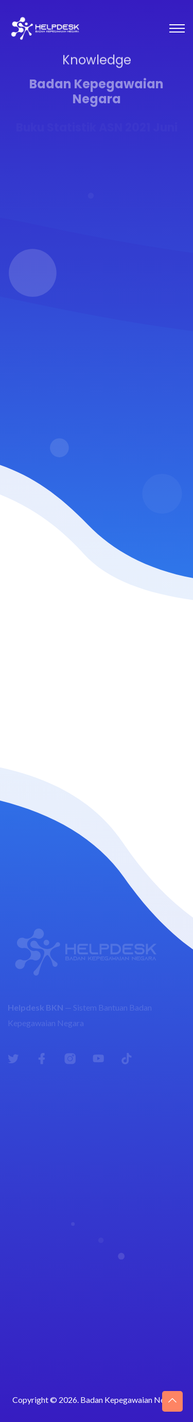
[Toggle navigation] (177, 28)
